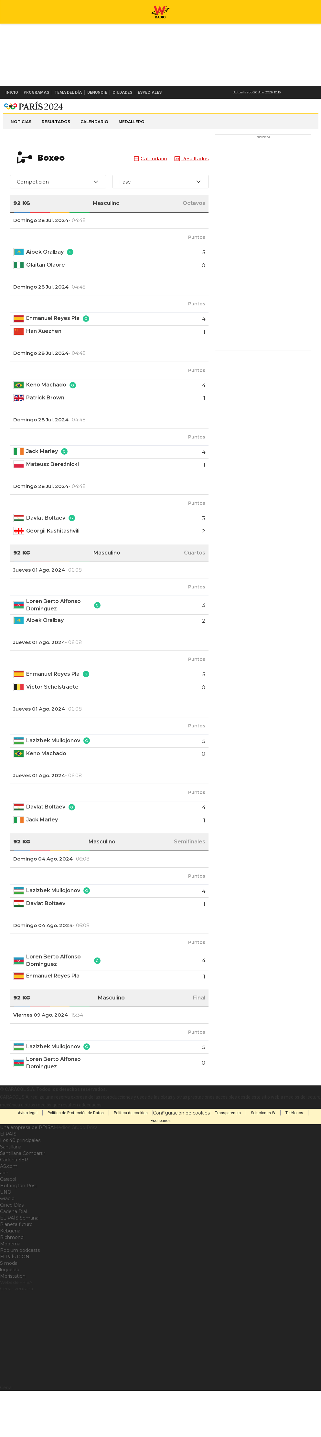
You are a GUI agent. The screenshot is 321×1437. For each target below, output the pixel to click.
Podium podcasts (20, 1274)
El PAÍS (8, 1158)
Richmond (12, 1261)
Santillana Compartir (22, 1177)
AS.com (8, 1190)
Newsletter (302, 92)
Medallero (131, 145)
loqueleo (9, 1293)
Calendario (94, 145)
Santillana (10, 1171)
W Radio (160, 110)
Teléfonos (294, 1137)
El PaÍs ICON (14, 1281)
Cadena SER (14, 1184)
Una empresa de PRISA (27, 1151)
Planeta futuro (16, 1248)
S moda (8, 1287)
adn (4, 1196)
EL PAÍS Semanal (19, 1242)
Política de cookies (131, 1137)
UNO (5, 1216)
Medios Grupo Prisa (76, 1151)
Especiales (150, 92)
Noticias (21, 145)
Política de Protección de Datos (76, 1137)
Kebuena (10, 1255)
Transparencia (228, 1137)
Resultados (56, 145)
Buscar (313, 92)
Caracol (8, 1203)
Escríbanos (161, 1144)
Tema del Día (68, 92)
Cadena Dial (13, 1235)
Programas (36, 92)
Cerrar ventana (16, 1312)
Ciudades (122, 92)
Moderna (10, 1268)
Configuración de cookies (181, 1137)
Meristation (13, 1300)
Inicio (11, 92)
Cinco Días (12, 1229)
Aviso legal (27, 1137)
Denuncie (97, 92)
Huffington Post (18, 1209)
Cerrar (6, 1411)
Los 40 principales (20, 1164)
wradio (7, 1222)
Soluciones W (263, 1137)
